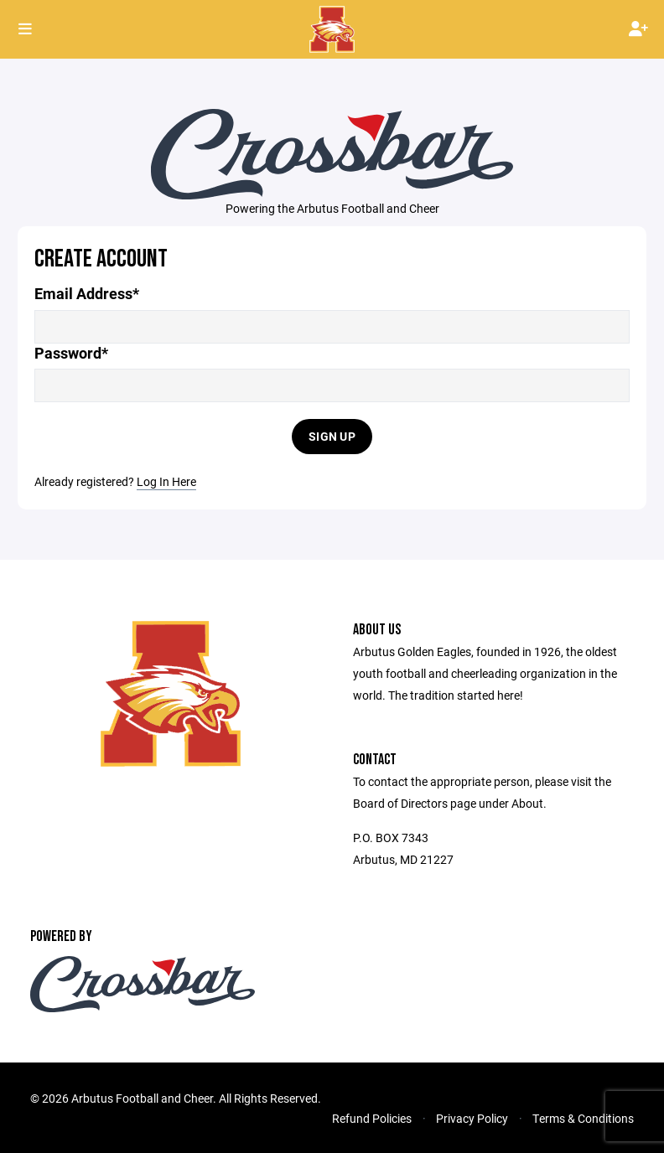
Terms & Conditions (583, 1118)
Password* (71, 353)
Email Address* (86, 293)
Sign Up (332, 436)
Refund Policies (372, 1118)
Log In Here (166, 481)
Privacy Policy (472, 1118)
